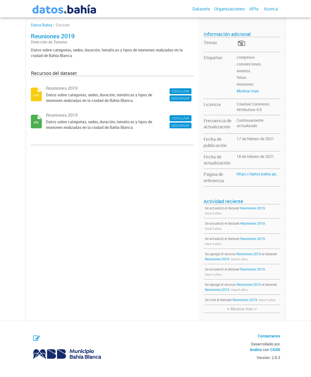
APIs (254, 9)
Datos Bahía (41, 25)
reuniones (245, 84)
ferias (241, 77)
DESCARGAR (180, 98)
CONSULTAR (180, 91)
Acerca (271, 9)
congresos (246, 57)
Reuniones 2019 (252, 208)
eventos (243, 71)
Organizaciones (229, 9)
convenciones (249, 64)
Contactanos (269, 336)
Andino (256, 349)
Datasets (201, 9)
